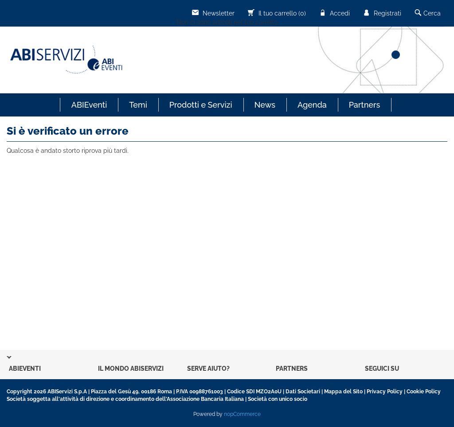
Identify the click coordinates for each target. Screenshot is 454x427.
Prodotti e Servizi (200, 104)
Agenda (312, 104)
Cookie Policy (424, 391)
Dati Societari (303, 391)
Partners (364, 104)
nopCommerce (242, 414)
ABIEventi (89, 104)
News (264, 104)
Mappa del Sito (343, 391)
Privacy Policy (385, 391)
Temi (138, 104)
